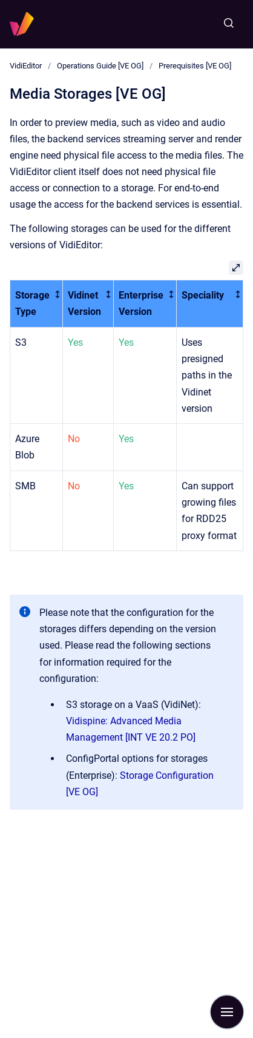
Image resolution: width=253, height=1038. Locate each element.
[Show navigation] (227, 1012)
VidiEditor (26, 65)
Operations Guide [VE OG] (100, 65)
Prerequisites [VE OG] (195, 65)
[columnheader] (36, 304)
